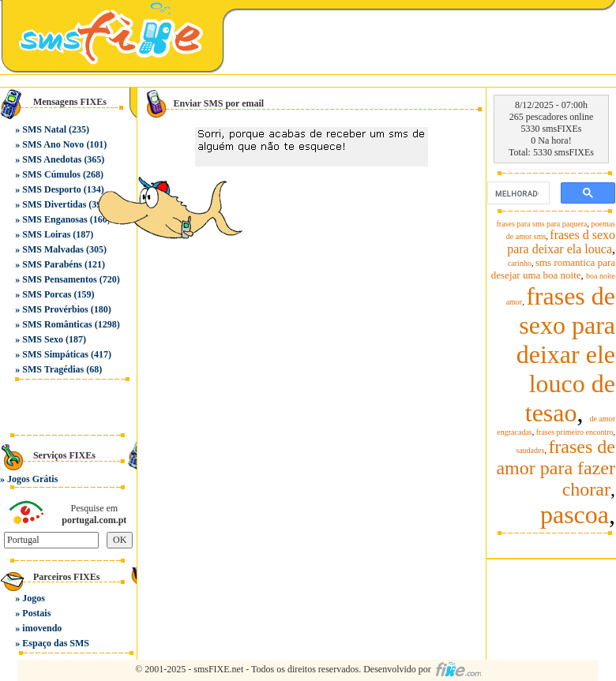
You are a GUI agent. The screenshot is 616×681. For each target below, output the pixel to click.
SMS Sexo (42, 339)
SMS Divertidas (54, 204)
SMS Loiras (46, 234)
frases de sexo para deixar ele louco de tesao (565, 354)
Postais (36, 613)
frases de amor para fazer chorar (555, 468)
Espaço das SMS (55, 643)
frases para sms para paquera (542, 223)
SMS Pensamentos (59, 279)
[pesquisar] (517, 193)
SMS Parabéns (52, 264)
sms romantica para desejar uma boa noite (553, 268)
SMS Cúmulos (51, 174)
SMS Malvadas (53, 249)
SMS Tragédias (53, 369)
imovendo (42, 628)
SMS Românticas (57, 324)
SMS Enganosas (54, 219)
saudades (530, 450)
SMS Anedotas (51, 159)
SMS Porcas (46, 294)
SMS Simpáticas (55, 354)
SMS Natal (44, 129)
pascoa (574, 514)
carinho (519, 263)
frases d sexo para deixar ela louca (561, 242)
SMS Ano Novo (53, 144)
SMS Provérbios (55, 309)
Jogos (33, 598)
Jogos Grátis (32, 479)
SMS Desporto (51, 189)
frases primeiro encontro (575, 432)
